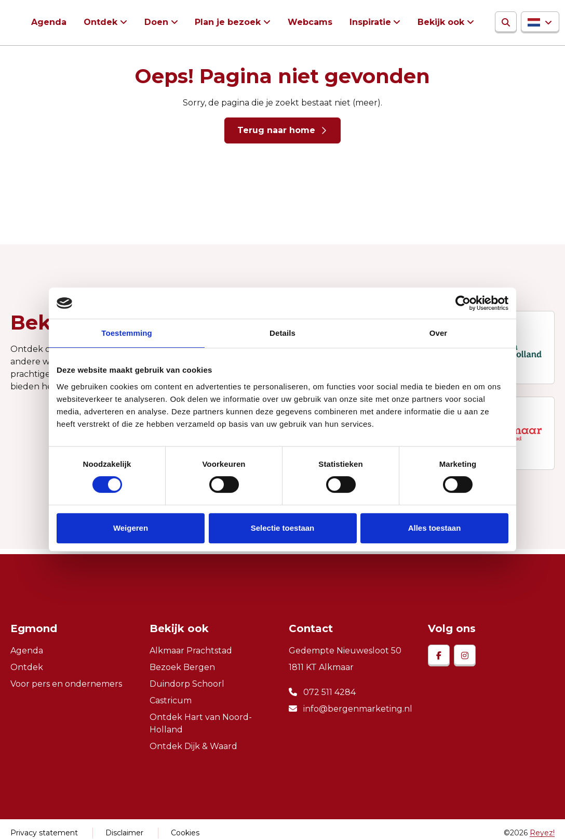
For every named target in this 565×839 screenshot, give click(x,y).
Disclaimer (124, 833)
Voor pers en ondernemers (66, 685)
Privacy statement (44, 833)
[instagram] (465, 656)
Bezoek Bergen (182, 668)
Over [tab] (438, 333)
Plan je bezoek (226, 23)
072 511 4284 (322, 693)
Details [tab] (282, 333)
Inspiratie (366, 23)
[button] (535, 23)
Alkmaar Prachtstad (191, 652)
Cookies (185, 833)
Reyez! (542, 833)
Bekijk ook (436, 23)
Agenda (48, 23)
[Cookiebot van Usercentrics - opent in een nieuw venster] (463, 303)
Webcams (307, 23)
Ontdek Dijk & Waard (193, 747)
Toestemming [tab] (126, 333)
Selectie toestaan (283, 527)
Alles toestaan (434, 527)
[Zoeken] (501, 23)
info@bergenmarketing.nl (350, 710)
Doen (155, 23)
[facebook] (439, 656)
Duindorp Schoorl (187, 685)
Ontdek (100, 23)
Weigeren (130, 527)
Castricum (171, 701)
